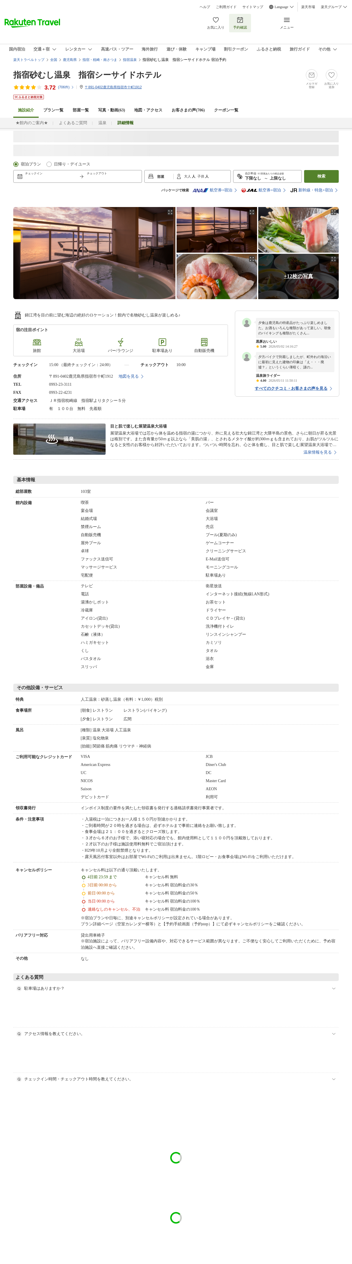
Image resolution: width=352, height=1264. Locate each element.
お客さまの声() (188, 110)
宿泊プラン (31, 164)
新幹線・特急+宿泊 (311, 190)
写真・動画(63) (111, 110)
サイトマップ (252, 7)
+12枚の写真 (298, 276)
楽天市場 (308, 7)
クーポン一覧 (226, 110)
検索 (321, 176)
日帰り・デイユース (72, 164)
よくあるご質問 (73, 123)
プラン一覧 (53, 110)
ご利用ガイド (226, 7)
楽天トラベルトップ (28, 60)
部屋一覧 (81, 110)
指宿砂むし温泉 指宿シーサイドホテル (87, 74)
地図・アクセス (148, 110)
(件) (66, 87)
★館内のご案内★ (32, 123)
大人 (188, 176)
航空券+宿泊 (212, 190)
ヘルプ (205, 7)
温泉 (102, 123)
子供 (201, 176)
